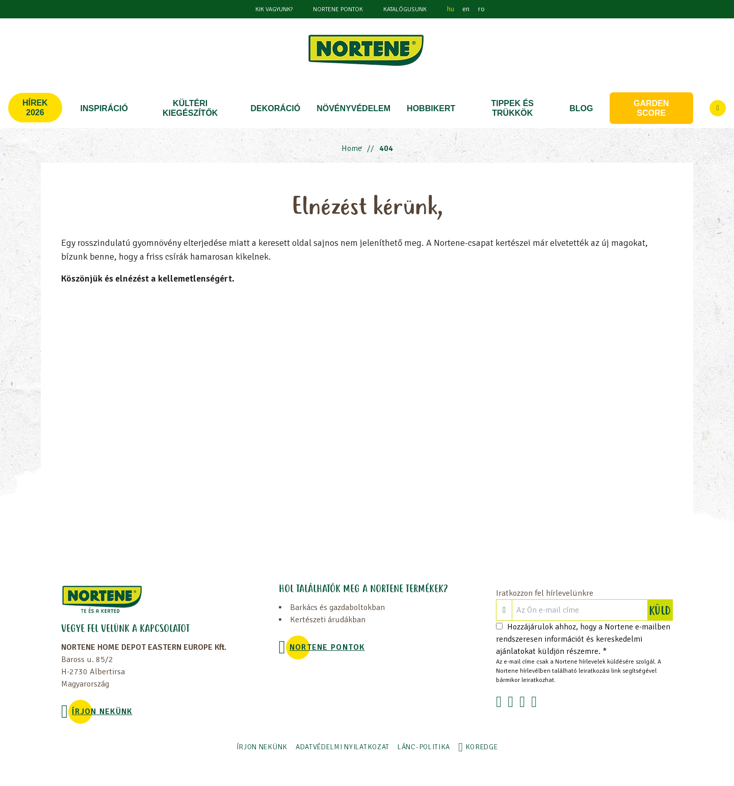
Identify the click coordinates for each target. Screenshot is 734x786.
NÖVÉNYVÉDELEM (353, 108)
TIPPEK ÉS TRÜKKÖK (512, 108)
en (465, 9)
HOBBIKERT (431, 108)
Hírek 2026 (35, 107)
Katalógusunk (405, 9)
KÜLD (660, 610)
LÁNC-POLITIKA (424, 747)
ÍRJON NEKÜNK (102, 711)
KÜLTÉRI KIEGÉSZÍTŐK (190, 108)
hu (450, 9)
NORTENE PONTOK (338, 9)
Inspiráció (104, 108)
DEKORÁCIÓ (275, 108)
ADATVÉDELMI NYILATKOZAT (342, 747)
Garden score (651, 108)
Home (352, 148)
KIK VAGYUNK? (274, 9)
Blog (581, 108)
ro (481, 9)
